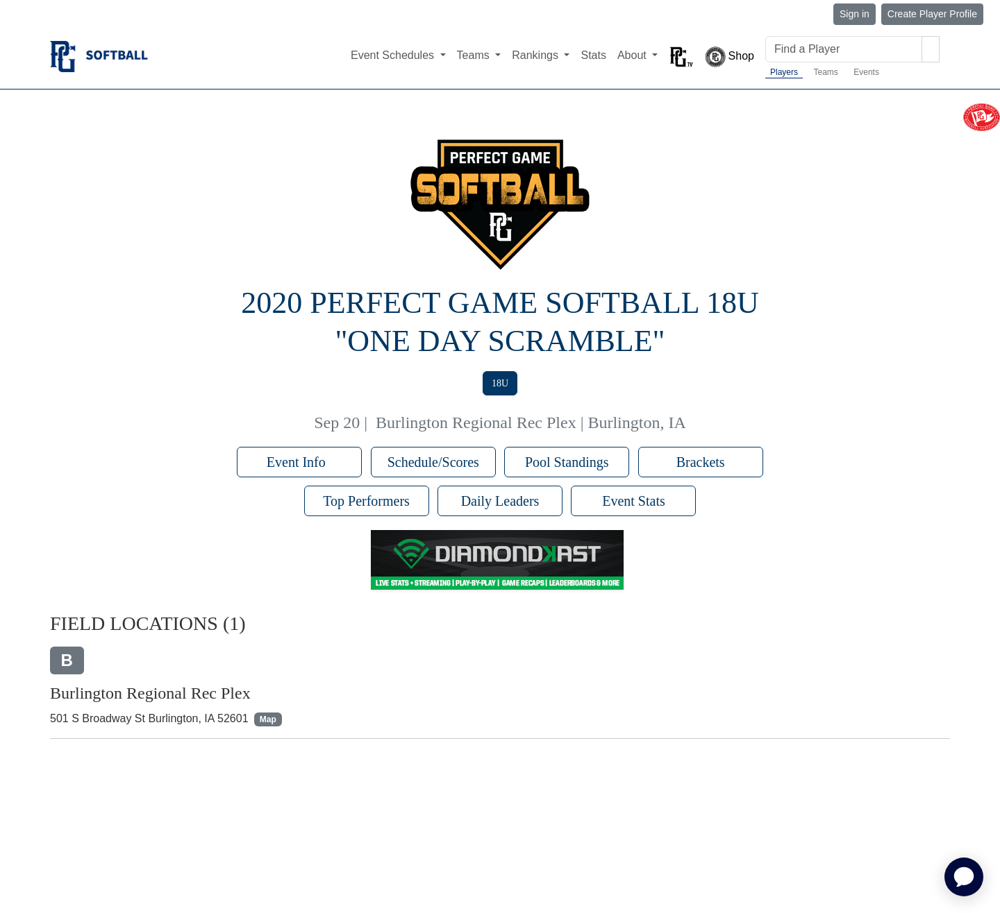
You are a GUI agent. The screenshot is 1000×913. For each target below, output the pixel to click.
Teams (825, 72)
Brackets (700, 462)
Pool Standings (567, 462)
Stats (593, 55)
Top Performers (366, 501)
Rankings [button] (536, 55)
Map (268, 719)
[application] (964, 877)
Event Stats (633, 501)
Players (784, 72)
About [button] (633, 55)
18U (500, 383)
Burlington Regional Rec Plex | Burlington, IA (531, 422)
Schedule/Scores (433, 462)
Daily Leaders (500, 501)
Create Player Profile (932, 13)
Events (866, 72)
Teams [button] (475, 55)
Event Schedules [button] (394, 55)
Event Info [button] (300, 462)
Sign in (854, 13)
